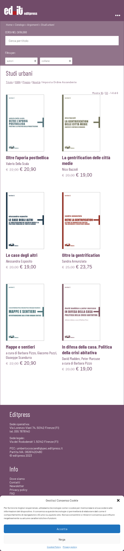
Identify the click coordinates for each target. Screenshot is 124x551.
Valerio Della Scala (17, 163)
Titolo (9, 82)
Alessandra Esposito (19, 261)
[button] (118, 500)
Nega (62, 539)
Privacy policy (70, 546)
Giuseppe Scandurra (19, 357)
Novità (36, 82)
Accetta (62, 529)
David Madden (71, 358)
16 (102, 93)
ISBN (17, 82)
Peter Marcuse (90, 358)
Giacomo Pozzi (46, 352)
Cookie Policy (54, 546)
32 (106, 93)
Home (9, 24)
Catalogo (20, 24)
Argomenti (33, 24)
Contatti (15, 482)
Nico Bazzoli (70, 169)
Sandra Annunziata (74, 261)
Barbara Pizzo (27, 352)
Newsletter (17, 486)
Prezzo (26, 82)
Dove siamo (17, 478)
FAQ (12, 493)
